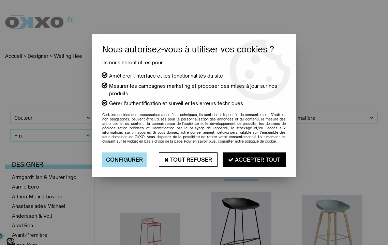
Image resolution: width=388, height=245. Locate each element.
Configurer (124, 159)
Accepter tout (254, 159)
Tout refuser (188, 159)
